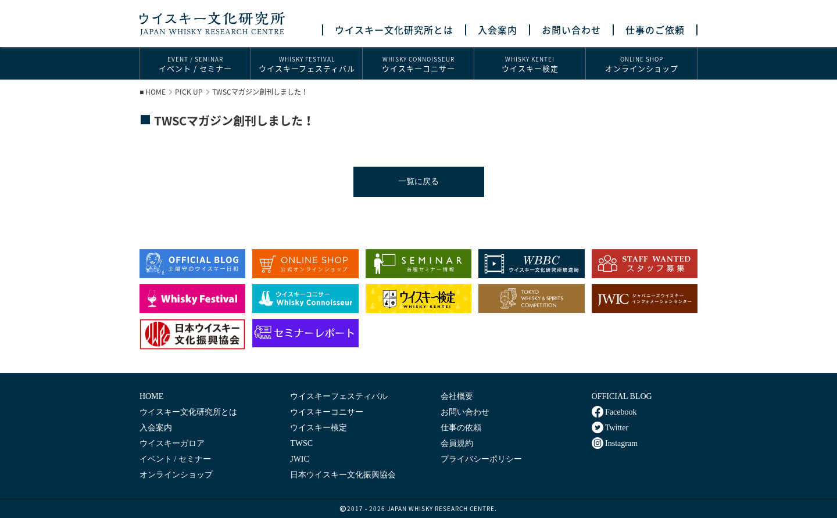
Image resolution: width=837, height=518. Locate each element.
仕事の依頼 (461, 427)
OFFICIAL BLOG (622, 396)
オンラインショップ (641, 64)
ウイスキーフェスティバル (306, 64)
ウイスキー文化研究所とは (394, 29)
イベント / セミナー (195, 64)
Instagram (615, 443)
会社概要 (457, 396)
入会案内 (497, 29)
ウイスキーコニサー (418, 64)
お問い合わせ (571, 29)
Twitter (610, 427)
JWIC (299, 459)
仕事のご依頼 (655, 29)
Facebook (614, 412)
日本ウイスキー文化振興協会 (343, 474)
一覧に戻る (418, 181)
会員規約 (457, 443)
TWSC (301, 443)
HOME (155, 92)
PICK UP (189, 92)
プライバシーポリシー (481, 459)
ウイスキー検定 (529, 64)
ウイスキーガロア (172, 443)
